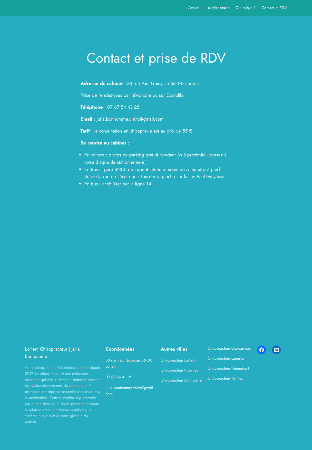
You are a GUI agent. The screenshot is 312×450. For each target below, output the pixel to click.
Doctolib (174, 95)
